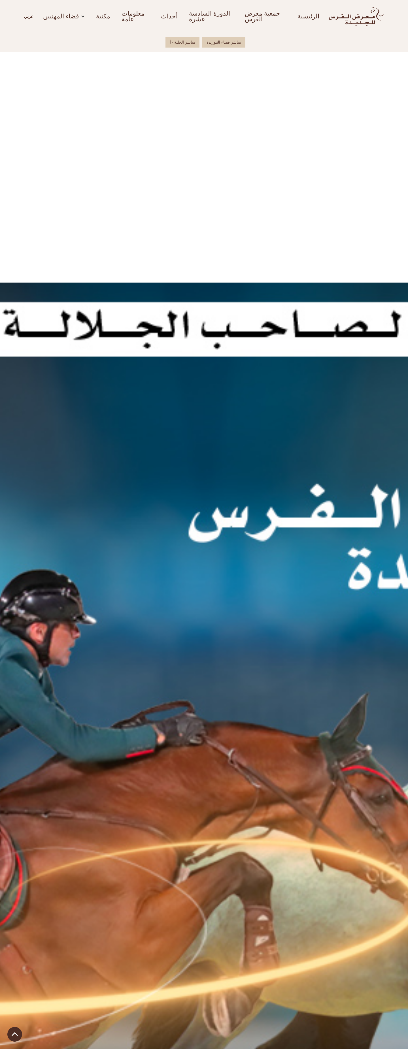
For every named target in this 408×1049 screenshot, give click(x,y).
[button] (28, 16)
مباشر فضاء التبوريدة (224, 42)
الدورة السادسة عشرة (209, 16)
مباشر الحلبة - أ (182, 42)
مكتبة (103, 16)
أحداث (169, 16)
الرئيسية (308, 16)
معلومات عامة (133, 16)
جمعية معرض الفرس (262, 16)
